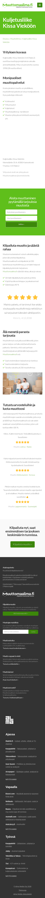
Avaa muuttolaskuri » (10, 680)
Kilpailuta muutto (9, 604)
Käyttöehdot (7, 584)
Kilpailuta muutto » (22, 544)
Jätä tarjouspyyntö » (20, 613)
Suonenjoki (32, 506)
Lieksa (22, 447)
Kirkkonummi (22, 475)
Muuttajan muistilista (10, 622)
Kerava (32, 475)
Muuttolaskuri (8, 672)
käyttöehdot (7, 577)
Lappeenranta (21, 506)
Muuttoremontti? (9, 688)
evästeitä (24, 577)
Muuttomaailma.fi (10, 271)
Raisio (29, 447)
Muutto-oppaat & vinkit (11, 656)
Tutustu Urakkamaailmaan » (13, 698)
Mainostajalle (8, 586)
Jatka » (21, 224)
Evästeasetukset (21, 579)
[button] (39, 5)
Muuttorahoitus (9, 640)
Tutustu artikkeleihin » (11, 664)
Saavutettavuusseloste (30, 584)
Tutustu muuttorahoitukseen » (14, 648)
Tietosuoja (17, 584)
